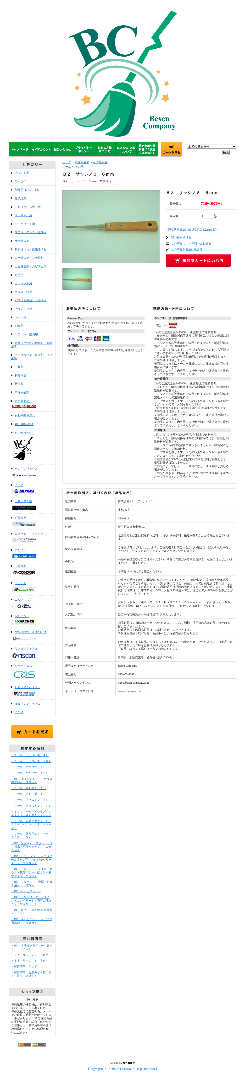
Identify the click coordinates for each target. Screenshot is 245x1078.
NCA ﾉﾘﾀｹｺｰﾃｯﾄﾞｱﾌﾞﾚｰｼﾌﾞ (32, 636)
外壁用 (19, 275)
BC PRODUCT (32, 446)
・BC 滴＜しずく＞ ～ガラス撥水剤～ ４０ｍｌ (31, 921)
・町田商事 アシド (24, 966)
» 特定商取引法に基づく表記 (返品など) (191, 229)
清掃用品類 (22, 392)
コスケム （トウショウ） (32, 538)
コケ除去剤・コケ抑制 (29, 257)
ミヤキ (32, 489)
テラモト (32, 587)
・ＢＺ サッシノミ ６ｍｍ (30, 960)
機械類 (19, 384)
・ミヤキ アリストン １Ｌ (30, 800)
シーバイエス (32, 672)
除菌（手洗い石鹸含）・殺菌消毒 (31, 344)
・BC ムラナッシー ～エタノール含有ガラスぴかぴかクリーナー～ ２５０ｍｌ (31, 860)
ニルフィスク (32, 603)
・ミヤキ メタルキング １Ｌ (31, 806)
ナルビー (32, 553)
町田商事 (32, 521)
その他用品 (100, 162)
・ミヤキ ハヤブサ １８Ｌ (30, 773)
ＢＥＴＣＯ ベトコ (28, 703)
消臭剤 (19, 326)
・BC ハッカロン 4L (26, 891)
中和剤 (19, 367)
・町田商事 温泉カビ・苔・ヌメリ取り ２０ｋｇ (31, 974)
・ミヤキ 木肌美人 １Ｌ (28, 788)
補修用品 (20, 375)
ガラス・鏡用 (23, 292)
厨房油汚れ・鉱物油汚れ (30, 249)
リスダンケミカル (32, 653)
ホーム (66, 162)
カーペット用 (23, 283)
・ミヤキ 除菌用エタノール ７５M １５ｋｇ (31, 835)
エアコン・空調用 (26, 334)
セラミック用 (23, 309)
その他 (19, 712)
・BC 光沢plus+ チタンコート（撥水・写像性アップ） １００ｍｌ (32, 847)
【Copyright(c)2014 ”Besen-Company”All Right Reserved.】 (122, 1069)
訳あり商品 (32, 404)
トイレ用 (20, 317)
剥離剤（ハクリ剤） (28, 189)
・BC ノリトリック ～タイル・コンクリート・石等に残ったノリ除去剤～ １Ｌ (31, 900)
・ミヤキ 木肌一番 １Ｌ (28, 794)
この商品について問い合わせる (191, 243)
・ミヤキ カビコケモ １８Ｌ (31, 761)
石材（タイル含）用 (28, 207)
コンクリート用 (25, 224)
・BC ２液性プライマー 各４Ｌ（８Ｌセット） (31, 947)
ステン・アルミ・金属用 (30, 232)
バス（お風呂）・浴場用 (30, 300)
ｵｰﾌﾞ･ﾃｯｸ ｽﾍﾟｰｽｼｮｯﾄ (32, 691)
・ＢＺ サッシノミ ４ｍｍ (30, 954)
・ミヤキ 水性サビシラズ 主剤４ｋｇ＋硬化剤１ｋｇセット (31, 813)
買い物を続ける (181, 237)
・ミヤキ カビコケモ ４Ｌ (30, 755)
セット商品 (22, 172)
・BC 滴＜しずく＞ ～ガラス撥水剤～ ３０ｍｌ (31, 780)
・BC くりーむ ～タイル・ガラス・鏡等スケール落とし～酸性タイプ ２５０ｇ (31, 872)
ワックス (20, 181)
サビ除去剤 (22, 241)
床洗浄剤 (20, 198)
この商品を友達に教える (187, 249)
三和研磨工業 (32, 505)
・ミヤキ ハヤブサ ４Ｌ (28, 767)
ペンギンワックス (32, 472)
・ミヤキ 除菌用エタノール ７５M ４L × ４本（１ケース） (31, 824)
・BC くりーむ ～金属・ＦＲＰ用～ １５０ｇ (31, 883)
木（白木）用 (23, 215)
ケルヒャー (32, 620)
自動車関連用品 (25, 415)
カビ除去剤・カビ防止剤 (30, 266)
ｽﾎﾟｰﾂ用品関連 (24, 424)
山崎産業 (32, 570)
